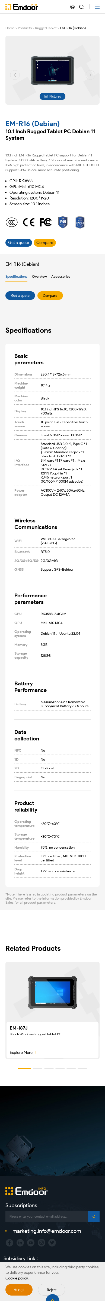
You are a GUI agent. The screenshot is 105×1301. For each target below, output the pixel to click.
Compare (50, 296)
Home (10, 28)
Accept (19, 1290)
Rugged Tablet (46, 28)
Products (25, 28)
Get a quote (20, 296)
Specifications (16, 276)
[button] (15, 75)
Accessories (60, 276)
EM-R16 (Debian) (73, 28)
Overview (39, 276)
